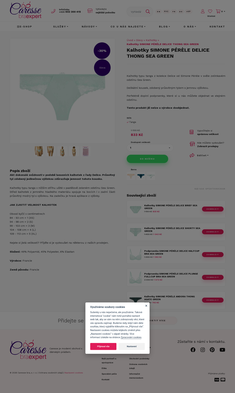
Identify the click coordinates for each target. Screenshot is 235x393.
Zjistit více (156, 320)
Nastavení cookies (74, 373)
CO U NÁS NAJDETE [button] (127, 26)
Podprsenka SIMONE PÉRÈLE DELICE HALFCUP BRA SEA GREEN (172, 252)
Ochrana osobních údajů (51, 373)
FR (173, 11)
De (181, 11)
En (158, 11)
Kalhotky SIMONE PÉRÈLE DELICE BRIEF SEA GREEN (170, 207)
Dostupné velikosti (140, 142)
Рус (166, 11)
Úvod (130, 40)
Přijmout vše (103, 346)
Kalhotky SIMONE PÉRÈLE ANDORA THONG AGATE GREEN (169, 298)
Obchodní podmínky (139, 358)
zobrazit (212, 209)
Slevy (139, 40)
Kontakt (217, 26)
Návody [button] (88, 26)
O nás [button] (189, 26)
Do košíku (147, 159)
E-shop (24, 26)
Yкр (188, 11)
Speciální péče (109, 374)
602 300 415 (71, 12)
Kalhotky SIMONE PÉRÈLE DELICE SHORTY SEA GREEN (172, 229)
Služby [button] (59, 26)
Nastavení (132, 346)
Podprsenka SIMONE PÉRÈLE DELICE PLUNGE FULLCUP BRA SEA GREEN (171, 275)
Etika (104, 368)
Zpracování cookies (131, 337)
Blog (163, 26)
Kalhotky (151, 40)
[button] (150, 147)
